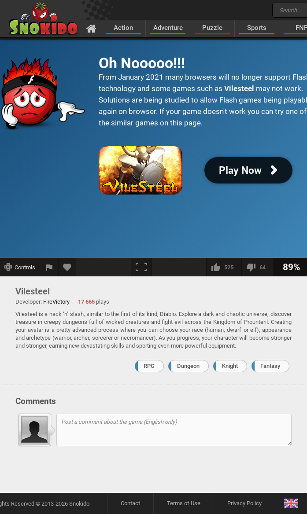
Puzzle (212, 28)
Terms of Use (183, 503)
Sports (256, 28)
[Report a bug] (49, 267)
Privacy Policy (244, 503)
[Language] (291, 503)
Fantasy (270, 366)
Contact (130, 503)
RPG (149, 366)
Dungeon (188, 366)
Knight (230, 366)
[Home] (91, 28)
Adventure (168, 28)
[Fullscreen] (141, 267)
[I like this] (223, 267)
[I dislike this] (257, 267)
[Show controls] (20, 267)
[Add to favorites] (67, 267)
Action (123, 28)
